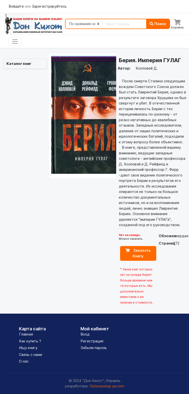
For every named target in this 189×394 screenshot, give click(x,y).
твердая (180, 235)
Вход (85, 334)
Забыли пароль (93, 347)
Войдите (17, 6)
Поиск (158, 23)
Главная (26, 334)
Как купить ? (30, 341)
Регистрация (91, 341)
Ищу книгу (28, 347)
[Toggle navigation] (15, 41)
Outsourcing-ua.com (107, 386)
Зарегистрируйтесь (49, 6)
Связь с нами (30, 354)
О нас (24, 361)
